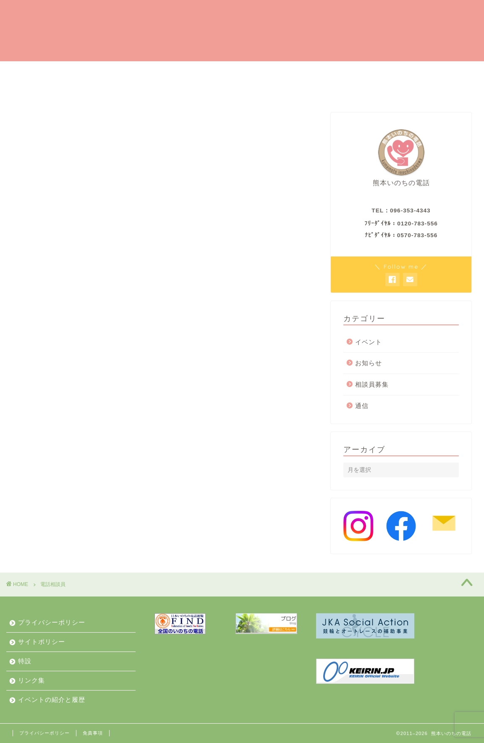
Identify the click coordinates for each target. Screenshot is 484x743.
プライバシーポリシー (51, 622)
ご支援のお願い (159, 71)
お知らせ (208, 90)
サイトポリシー (41, 641)
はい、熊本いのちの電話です (67, 71)
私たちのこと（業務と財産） (286, 90)
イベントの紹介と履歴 (140, 90)
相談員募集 (372, 384)
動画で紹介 (416, 90)
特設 (24, 661)
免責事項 (93, 732)
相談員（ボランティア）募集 (247, 71)
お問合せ (364, 90)
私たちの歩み (373, 71)
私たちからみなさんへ (52, 90)
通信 (362, 405)
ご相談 (322, 71)
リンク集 (31, 680)
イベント (368, 341)
